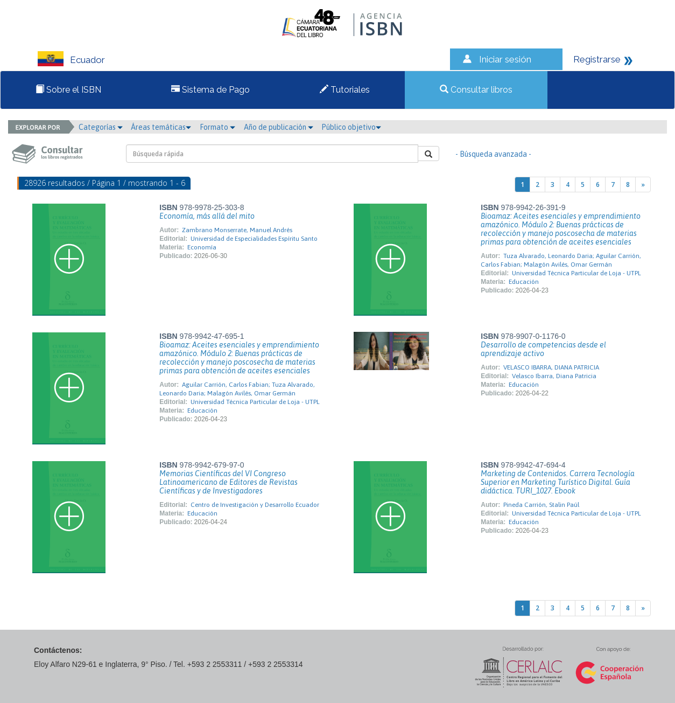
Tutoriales (345, 90)
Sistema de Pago (210, 90)
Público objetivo (351, 127)
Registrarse (597, 59)
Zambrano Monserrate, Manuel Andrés (237, 230)
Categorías (101, 127)
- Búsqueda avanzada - (493, 154)
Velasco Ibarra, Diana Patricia (554, 376)
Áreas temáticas (161, 127)
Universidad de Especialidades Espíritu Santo (254, 238)
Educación (524, 282)
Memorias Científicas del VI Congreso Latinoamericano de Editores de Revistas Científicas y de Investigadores (228, 482)
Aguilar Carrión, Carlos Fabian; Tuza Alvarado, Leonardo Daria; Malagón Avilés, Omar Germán (237, 389)
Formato (217, 127)
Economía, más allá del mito (207, 216)
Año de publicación (278, 127)
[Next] (643, 184)
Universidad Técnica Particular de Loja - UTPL (576, 273)
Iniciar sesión (505, 59)
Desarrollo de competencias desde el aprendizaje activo (543, 349)
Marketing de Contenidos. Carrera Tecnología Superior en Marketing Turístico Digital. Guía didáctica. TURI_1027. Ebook (558, 482)
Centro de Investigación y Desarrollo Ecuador (255, 505)
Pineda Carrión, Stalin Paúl (541, 505)
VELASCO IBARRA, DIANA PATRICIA (551, 367)
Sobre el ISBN (68, 90)
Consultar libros (476, 90)
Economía (201, 247)
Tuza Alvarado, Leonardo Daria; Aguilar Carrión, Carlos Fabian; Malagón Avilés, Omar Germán (561, 260)
